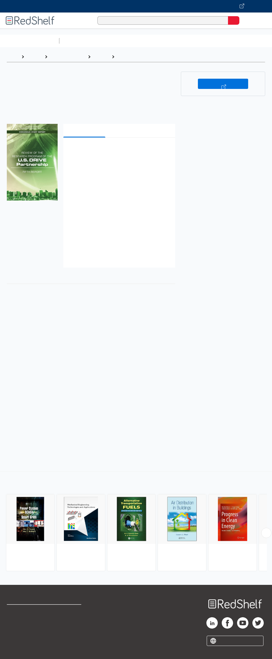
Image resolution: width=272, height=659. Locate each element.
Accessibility (69, 636)
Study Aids (76, 40)
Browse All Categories (29, 40)
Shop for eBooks (23, 611)
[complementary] (136, 522)
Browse (34, 56)
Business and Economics (220, 40)
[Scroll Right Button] (266, 533)
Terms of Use (70, 611)
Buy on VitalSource (223, 84)
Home (13, 56)
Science (101, 56)
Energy (124, 56)
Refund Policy (70, 624)
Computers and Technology (162, 40)
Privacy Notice (21, 636)
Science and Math (111, 40)
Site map (15, 649)
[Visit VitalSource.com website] (136, 6)
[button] (119, 150)
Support (14, 624)
